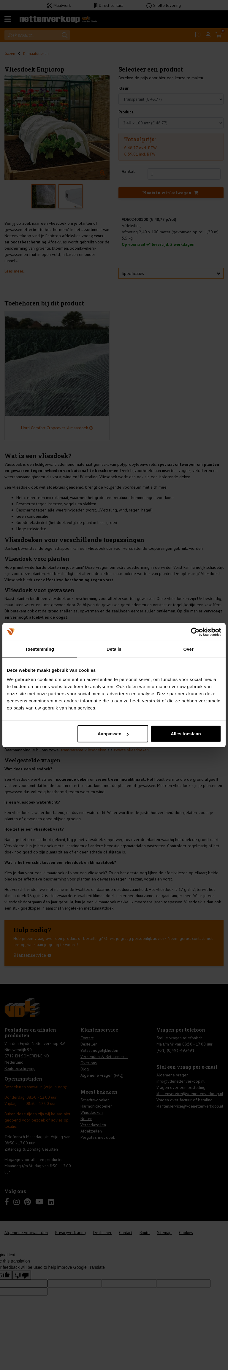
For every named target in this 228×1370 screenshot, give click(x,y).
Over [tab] (188, 648)
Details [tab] (114, 648)
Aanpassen (113, 733)
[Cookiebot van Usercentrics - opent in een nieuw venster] (195, 631)
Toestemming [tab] (39, 648)
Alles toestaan (186, 733)
